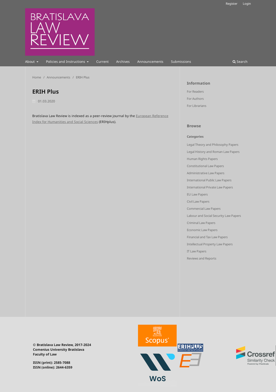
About (30, 61)
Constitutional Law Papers (205, 166)
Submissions (181, 61)
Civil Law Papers (198, 201)
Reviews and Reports (201, 258)
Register (231, 3)
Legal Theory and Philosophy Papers (212, 144)
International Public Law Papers (209, 180)
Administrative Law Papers (205, 173)
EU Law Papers (197, 194)
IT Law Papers (196, 251)
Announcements (150, 61)
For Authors (195, 98)
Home (36, 77)
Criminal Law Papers (201, 223)
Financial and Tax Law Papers (207, 237)
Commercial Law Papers (204, 208)
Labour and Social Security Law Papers (214, 216)
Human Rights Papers (202, 159)
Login (247, 3)
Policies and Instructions (66, 61)
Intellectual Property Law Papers (210, 244)
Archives (123, 61)
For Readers (195, 91)
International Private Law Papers (210, 187)
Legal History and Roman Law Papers (213, 152)
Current (102, 61)
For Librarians (196, 106)
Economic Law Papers (202, 230)
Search (240, 61)
